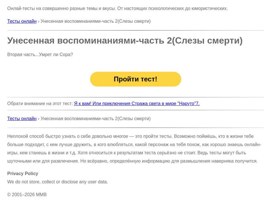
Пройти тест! (135, 79)
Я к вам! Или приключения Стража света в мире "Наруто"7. (137, 103)
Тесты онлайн (22, 21)
